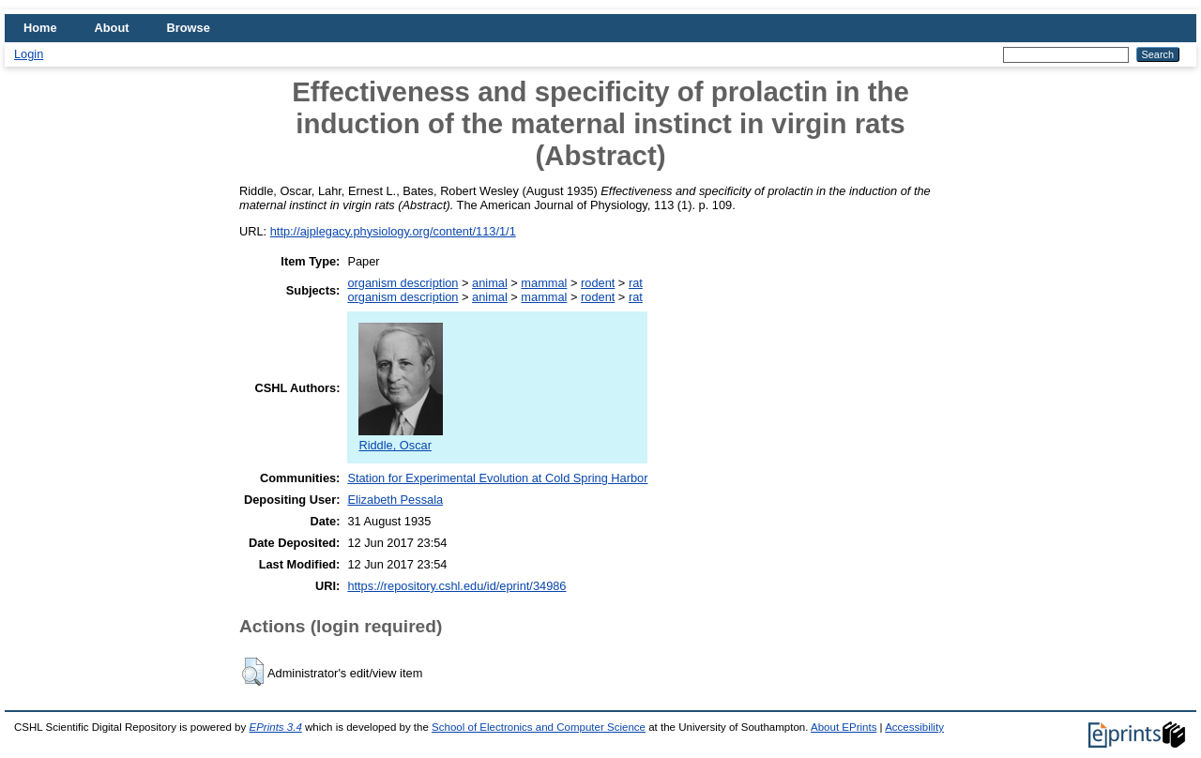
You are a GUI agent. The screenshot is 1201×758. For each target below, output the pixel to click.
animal (490, 283)
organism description (402, 283)
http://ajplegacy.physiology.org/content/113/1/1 (393, 231)
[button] (253, 672)
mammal (544, 283)
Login (28, 54)
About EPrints (843, 727)
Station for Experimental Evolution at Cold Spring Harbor (497, 478)
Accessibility (914, 727)
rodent (598, 283)
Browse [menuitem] (188, 28)
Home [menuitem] (40, 28)
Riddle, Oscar (400, 438)
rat (636, 283)
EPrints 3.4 (275, 727)
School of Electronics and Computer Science (539, 727)
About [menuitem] (112, 28)
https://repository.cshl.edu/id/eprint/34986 (456, 586)
